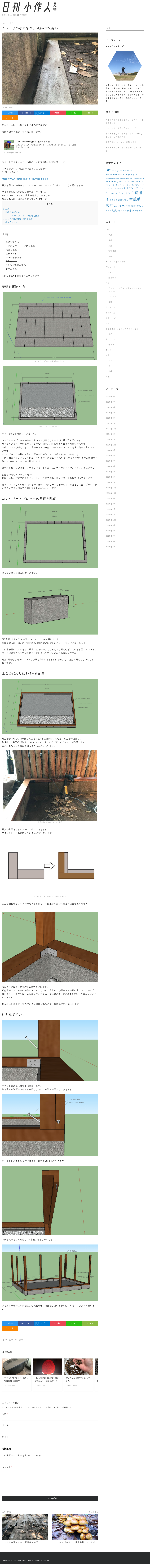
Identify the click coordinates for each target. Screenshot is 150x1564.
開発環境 (112, 278)
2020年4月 (111, 477)
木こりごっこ (112, 339)
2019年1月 (111, 514)
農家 (108, 355)
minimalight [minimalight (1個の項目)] (110, 178)
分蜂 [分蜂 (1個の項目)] (111, 200)
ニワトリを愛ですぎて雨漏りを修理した (22, 1542)
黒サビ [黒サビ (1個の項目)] (141, 211)
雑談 (108, 377)
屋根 (110, 256)
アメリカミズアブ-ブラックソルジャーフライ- (125, 289)
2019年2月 (111, 509)
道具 (110, 371)
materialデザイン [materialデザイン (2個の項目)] (127, 174)
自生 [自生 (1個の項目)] (109, 211)
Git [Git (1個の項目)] (121, 171)
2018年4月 (111, 547)
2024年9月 (111, 434)
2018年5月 (111, 541)
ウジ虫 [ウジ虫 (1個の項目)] (121, 181)
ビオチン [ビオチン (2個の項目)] (129, 188)
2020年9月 (111, 450)
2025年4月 (111, 413)
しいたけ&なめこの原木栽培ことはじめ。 (77, 1542)
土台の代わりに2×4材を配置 (18, 219)
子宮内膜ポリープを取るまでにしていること (125, 149)
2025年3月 (111, 418)
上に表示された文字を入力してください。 (23, 1455)
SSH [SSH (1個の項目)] (131, 178)
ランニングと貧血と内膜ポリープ (121, 128)
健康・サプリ (112, 318)
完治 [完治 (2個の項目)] (120, 200)
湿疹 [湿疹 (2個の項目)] (133, 206)
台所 (108, 323)
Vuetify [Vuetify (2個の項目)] (115, 181)
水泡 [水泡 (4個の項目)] (121, 206)
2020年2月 (111, 482)
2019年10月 (111, 493)
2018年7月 (111, 536)
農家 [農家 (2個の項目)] (129, 210)
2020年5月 (111, 472)
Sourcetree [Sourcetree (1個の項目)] (124, 178)
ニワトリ (112, 297)
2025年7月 (111, 402)
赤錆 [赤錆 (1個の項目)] (124, 211)
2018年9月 (111, 525)
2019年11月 (111, 488)
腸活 (110, 334)
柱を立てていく (11, 222)
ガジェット (111, 267)
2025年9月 (111, 396)
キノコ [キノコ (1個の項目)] (122, 185)
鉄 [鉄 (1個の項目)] (133, 211)
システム (110, 272)
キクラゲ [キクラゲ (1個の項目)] (116, 185)
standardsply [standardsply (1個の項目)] (139, 178)
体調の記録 (111, 313)
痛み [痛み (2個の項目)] (138, 206)
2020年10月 (111, 445)
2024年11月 (111, 429)
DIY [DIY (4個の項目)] (108, 170)
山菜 (110, 360)
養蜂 (110, 302)
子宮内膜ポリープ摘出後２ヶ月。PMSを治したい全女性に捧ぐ (124, 135)
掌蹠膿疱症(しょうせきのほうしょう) (122, 329)
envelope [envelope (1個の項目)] (115, 171)
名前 (5, 1413)
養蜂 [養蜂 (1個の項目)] (136, 211)
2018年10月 (111, 520)
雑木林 (111, 345)
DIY (107, 230)
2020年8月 (111, 455)
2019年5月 (111, 498)
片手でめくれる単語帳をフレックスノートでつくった (125, 121)
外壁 (110, 246)
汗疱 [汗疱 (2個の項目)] (127, 206)
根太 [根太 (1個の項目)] (115, 206)
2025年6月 (111, 407)
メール (6, 1425)
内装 (110, 235)
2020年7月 (111, 461)
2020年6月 (111, 466)
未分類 (109, 350)
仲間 (108, 283)
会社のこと (111, 307)
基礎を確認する (11, 212)
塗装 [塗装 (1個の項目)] (115, 200)
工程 (6, 209)
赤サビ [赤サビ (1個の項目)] (119, 211)
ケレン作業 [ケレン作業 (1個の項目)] (130, 185)
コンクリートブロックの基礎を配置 (21, 216)
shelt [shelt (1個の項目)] (118, 178)
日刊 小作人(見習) (24, 1560)
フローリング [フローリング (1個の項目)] (113, 193)
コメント (7, 1467)
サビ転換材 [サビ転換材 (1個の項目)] (119, 188)
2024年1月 (111, 439)
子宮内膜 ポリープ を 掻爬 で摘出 (121, 142)
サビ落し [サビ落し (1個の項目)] (111, 188)
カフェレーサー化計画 (116, 262)
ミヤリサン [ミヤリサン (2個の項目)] (125, 193)
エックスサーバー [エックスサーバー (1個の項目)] (131, 181)
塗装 (110, 240)
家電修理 (112, 251)
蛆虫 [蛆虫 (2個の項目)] (114, 210)
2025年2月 (111, 423)
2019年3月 (111, 504)
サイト (5, 1437)
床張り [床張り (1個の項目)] (125, 200)
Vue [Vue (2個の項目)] (108, 181)
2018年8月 (111, 531)
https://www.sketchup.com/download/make (25, 179)
